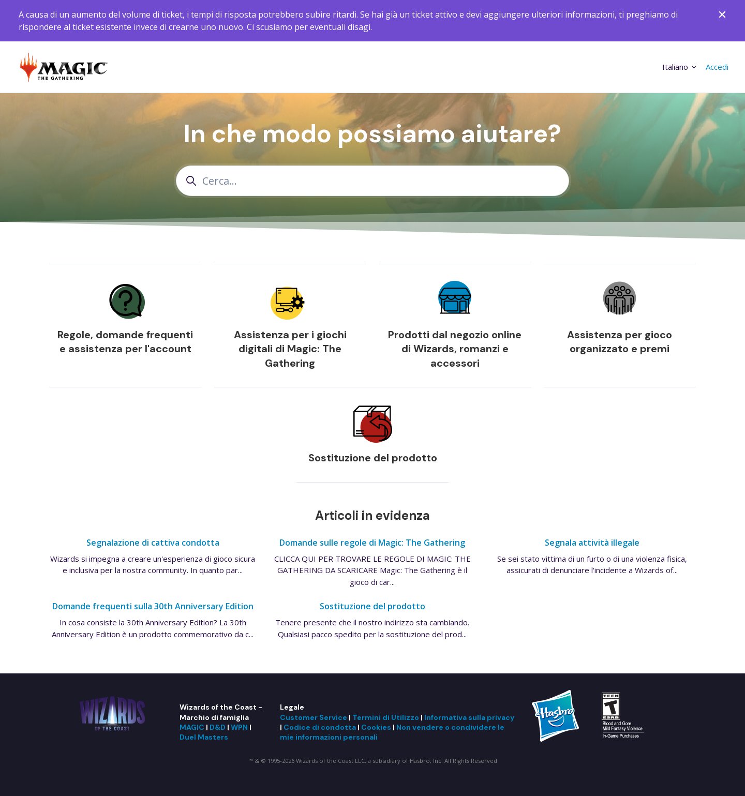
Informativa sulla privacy (469, 717)
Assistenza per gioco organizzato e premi (619, 342)
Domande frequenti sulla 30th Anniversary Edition (153, 606)
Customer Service (313, 717)
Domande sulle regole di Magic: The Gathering (372, 542)
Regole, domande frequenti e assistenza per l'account (125, 342)
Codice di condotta (320, 727)
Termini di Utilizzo (385, 717)
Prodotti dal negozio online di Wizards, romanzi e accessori (455, 349)
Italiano (680, 67)
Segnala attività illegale (592, 542)
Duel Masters (204, 737)
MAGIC (192, 727)
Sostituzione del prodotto (372, 457)
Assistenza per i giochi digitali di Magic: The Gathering (290, 349)
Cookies (376, 727)
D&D (218, 727)
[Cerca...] (372, 181)
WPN (239, 727)
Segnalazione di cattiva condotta (152, 542)
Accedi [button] (717, 67)
